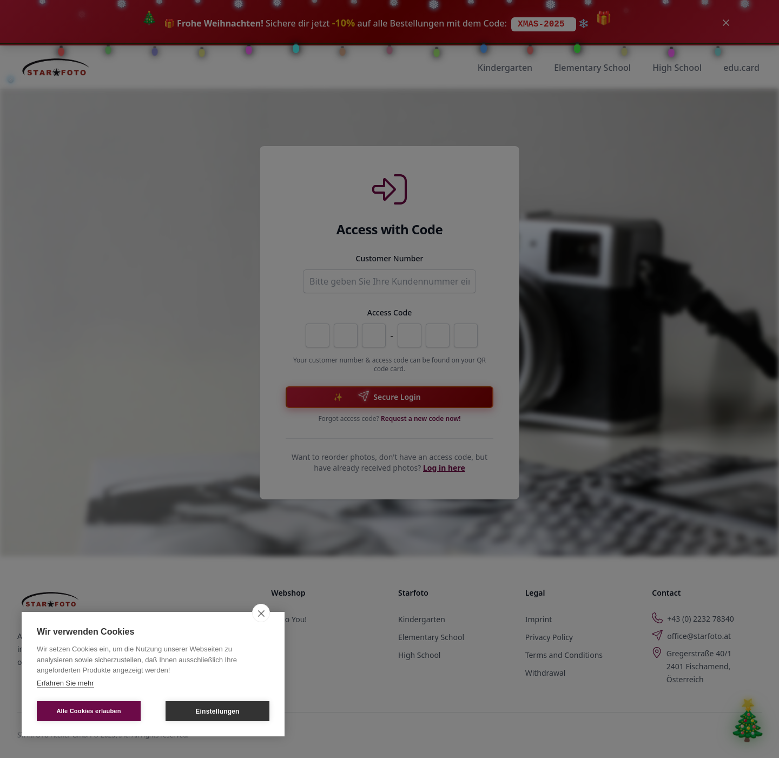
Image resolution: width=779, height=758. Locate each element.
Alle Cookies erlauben (88, 711)
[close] (261, 613)
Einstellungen (217, 711)
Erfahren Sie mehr (65, 683)
